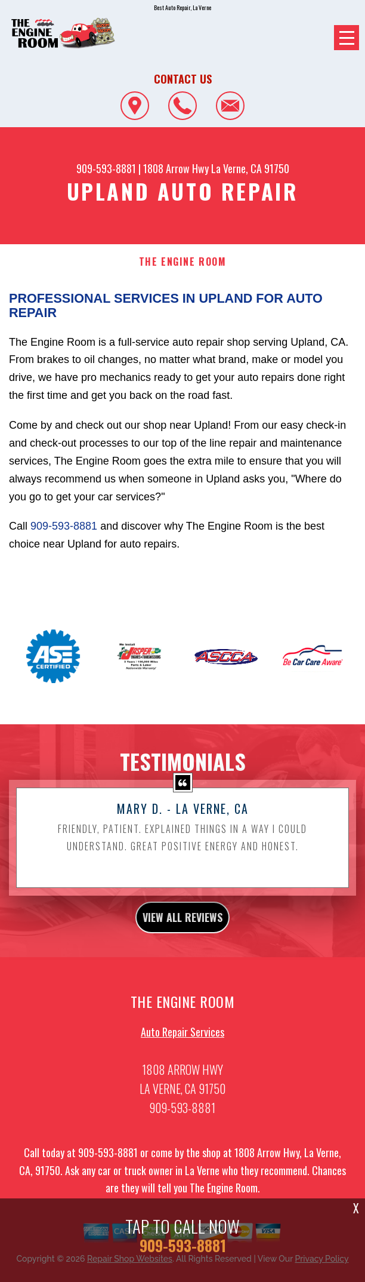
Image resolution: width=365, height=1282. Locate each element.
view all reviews (182, 923)
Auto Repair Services (182, 1038)
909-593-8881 (106, 168)
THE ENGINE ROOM (183, 262)
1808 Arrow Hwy (176, 168)
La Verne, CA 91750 (250, 168)
